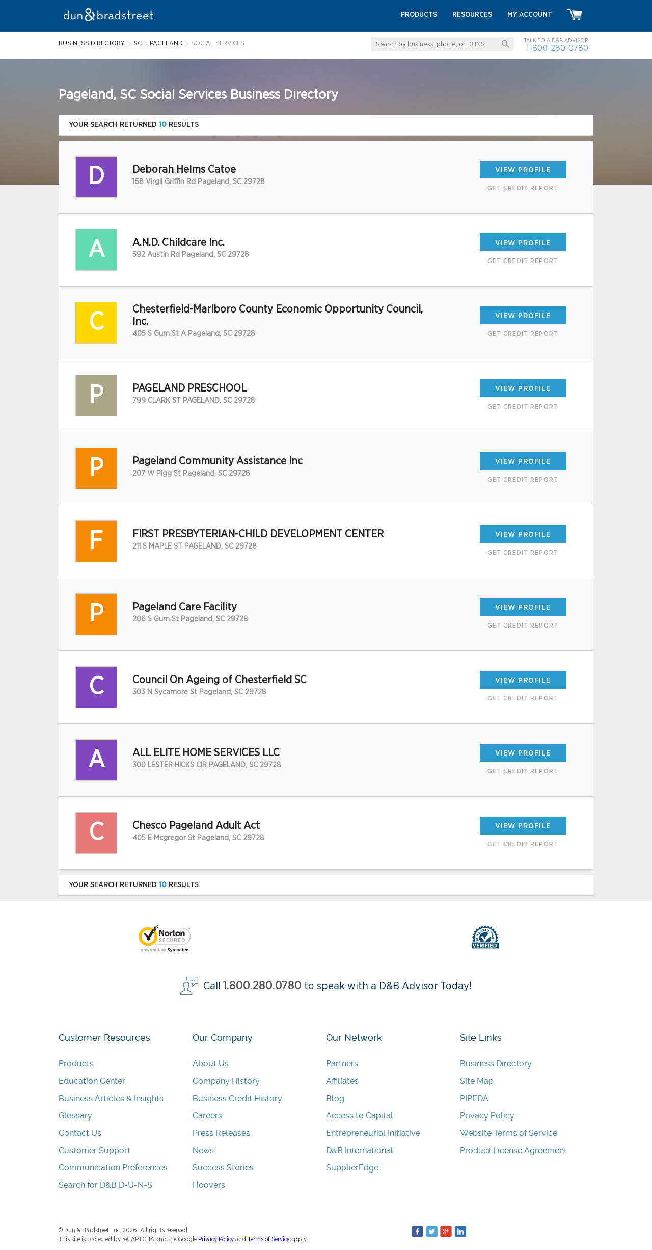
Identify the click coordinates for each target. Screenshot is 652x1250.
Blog (335, 1098)
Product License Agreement (513, 1150)
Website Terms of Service (508, 1133)
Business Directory (496, 1064)
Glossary (75, 1116)
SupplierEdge (352, 1168)
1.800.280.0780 (262, 986)
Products (76, 1064)
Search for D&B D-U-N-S (105, 1185)
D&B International (359, 1150)
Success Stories (223, 1168)
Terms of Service (268, 1239)
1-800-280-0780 (557, 48)
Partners (342, 1064)
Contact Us (80, 1133)
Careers (207, 1116)
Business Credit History (237, 1098)
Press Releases (221, 1133)
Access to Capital (359, 1116)
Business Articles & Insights (111, 1098)
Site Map (477, 1081)
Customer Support (94, 1150)
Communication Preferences (113, 1168)
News (203, 1150)
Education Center (92, 1081)
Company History (226, 1081)
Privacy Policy (487, 1116)
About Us (211, 1064)
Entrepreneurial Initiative (373, 1133)
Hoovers (209, 1185)
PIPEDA (474, 1098)
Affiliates (342, 1081)
